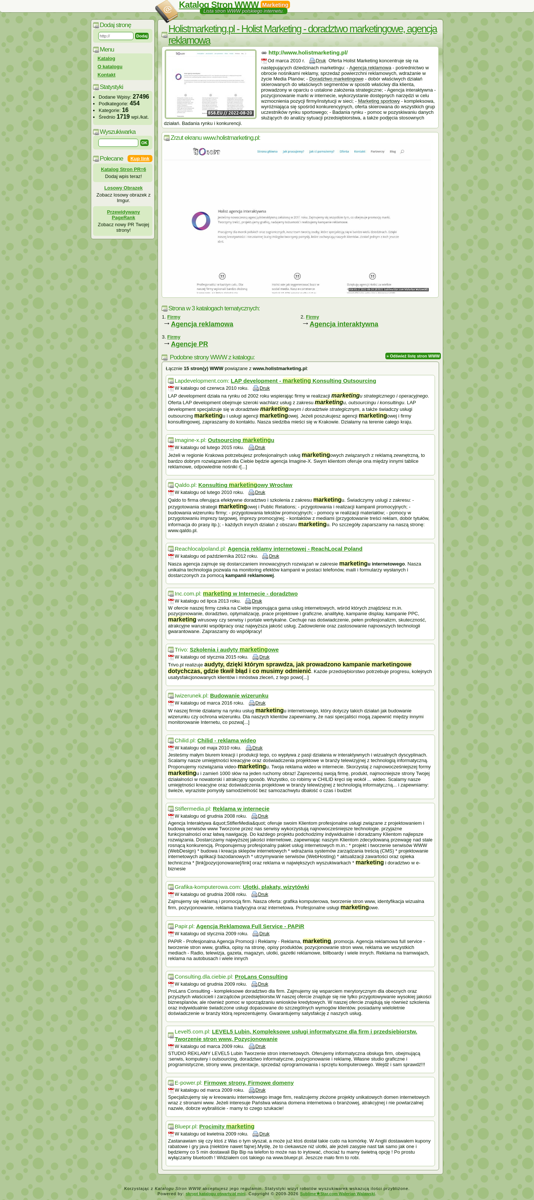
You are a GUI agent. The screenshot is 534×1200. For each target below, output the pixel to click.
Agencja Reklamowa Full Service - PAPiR (250, 926)
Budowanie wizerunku (239, 695)
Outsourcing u (241, 440)
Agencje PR (189, 344)
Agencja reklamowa (202, 324)
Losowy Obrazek (123, 188)
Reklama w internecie (241, 808)
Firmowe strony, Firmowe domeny (249, 1082)
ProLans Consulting (261, 976)
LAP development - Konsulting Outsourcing (303, 381)
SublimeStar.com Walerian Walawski (337, 1193)
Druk (321, 60)
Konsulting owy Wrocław (245, 485)
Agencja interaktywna (344, 324)
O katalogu (110, 66)
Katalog (106, 58)
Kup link (140, 158)
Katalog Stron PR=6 (123, 169)
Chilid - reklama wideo (226, 740)
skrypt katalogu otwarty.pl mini (215, 1193)
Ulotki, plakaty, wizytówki (276, 887)
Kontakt (106, 75)
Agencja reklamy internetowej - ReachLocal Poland (295, 548)
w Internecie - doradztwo (250, 593)
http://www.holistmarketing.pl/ (308, 52)
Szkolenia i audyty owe (234, 649)
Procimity (226, 1126)
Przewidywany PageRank (123, 214)
